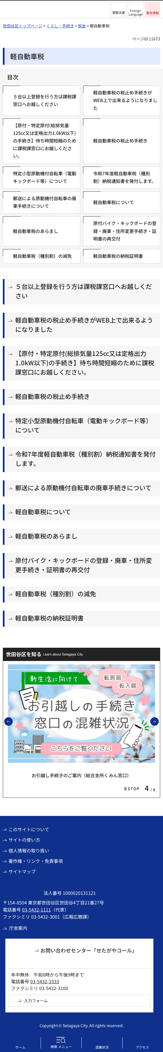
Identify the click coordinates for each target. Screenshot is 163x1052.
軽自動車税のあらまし (46, 535)
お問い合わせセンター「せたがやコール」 (88, 950)
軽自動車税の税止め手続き (52, 396)
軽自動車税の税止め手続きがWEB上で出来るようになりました (84, 324)
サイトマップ (22, 871)
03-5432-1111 (36, 909)
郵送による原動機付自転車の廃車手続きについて (83, 487)
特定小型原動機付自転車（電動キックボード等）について (83, 425)
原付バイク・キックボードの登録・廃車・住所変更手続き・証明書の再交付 (83, 565)
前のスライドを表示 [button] (12, 721)
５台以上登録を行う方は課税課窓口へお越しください (83, 291)
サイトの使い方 (24, 840)
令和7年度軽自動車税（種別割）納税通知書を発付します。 (85, 458)
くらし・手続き (60, 26)
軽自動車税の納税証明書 (49, 617)
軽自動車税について (43, 511)
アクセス (142, 1047)
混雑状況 (102, 1047)
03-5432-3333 (44, 981)
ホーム (20, 1047)
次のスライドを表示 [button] (158, 721)
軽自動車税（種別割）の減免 (55, 593)
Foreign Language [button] (136, 12)
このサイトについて (28, 829)
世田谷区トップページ (22, 26)
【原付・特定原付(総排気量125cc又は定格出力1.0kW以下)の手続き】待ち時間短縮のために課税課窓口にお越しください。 (84, 362)
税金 (82, 26)
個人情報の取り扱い (28, 850)
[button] (118, 9)
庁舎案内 (18, 928)
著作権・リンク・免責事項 (35, 861)
